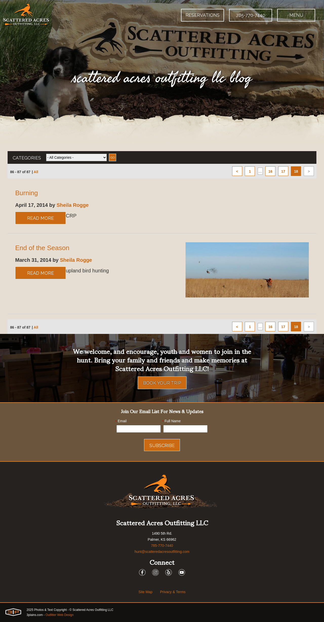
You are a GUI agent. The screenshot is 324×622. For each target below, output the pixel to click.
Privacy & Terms (173, 592)
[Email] (138, 429)
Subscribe (162, 445)
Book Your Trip (162, 383)
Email (121, 421)
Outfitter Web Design (60, 615)
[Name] (185, 429)
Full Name (171, 421)
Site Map (145, 592)
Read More (40, 218)
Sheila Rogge (72, 205)
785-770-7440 (250, 15)
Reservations (203, 15)
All (36, 172)
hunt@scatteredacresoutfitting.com (162, 552)
